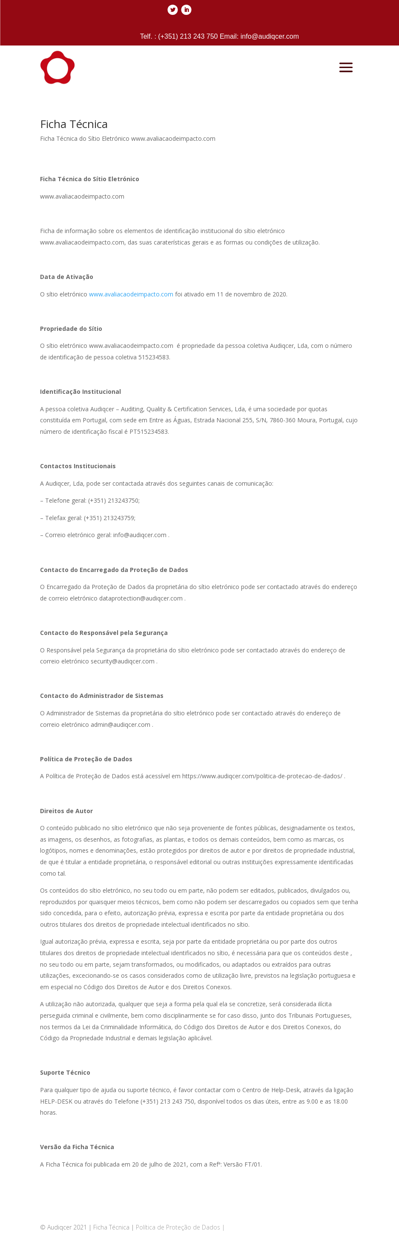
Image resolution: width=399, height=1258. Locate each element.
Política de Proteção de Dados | (180, 1227)
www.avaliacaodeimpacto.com (131, 294)
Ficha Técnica (111, 1227)
